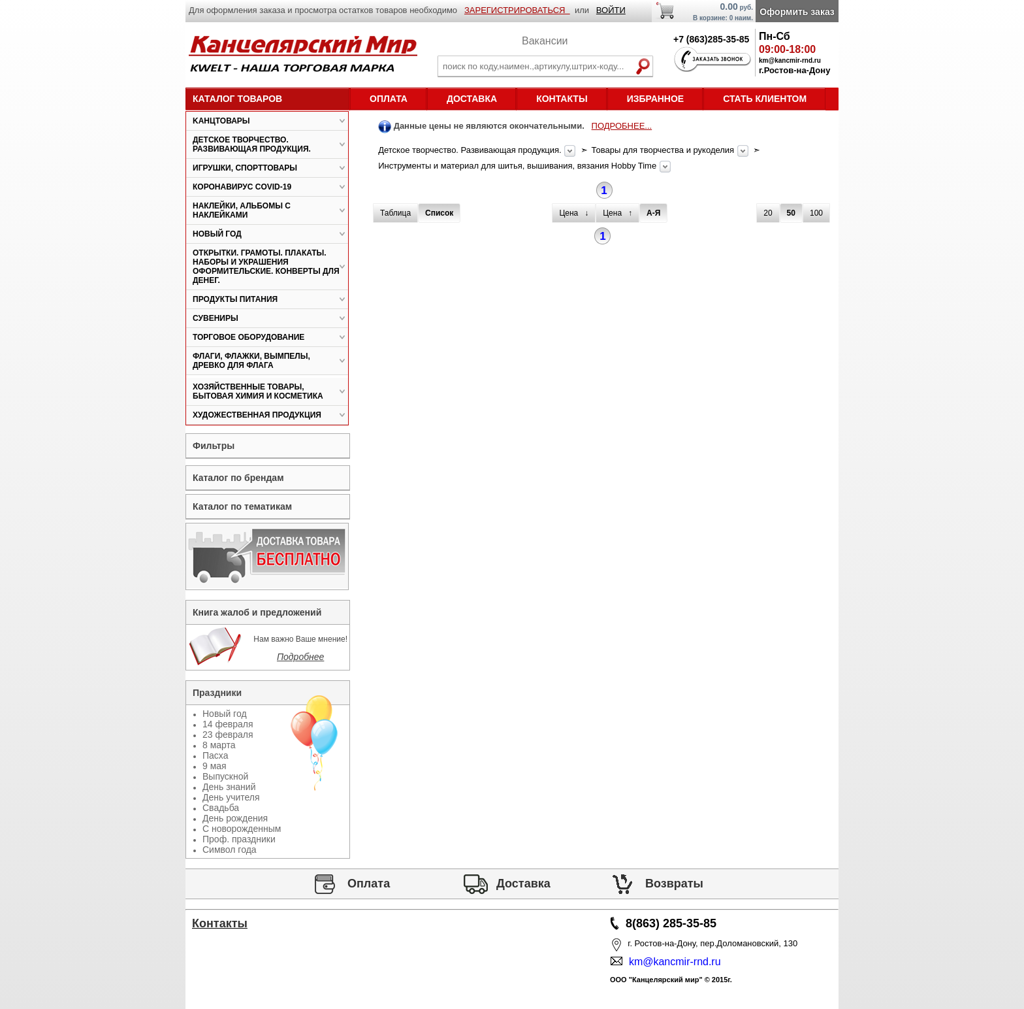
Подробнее (300, 657)
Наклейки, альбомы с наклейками (242, 210)
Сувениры (215, 318)
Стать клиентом (765, 98)
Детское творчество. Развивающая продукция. (471, 150)
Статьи (220, 961)
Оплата (389, 98)
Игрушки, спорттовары (245, 168)
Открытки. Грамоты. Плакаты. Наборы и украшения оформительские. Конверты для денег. (266, 266)
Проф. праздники (239, 839)
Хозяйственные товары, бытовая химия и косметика (258, 391)
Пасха (215, 755)
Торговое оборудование (248, 337)
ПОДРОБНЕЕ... (622, 126)
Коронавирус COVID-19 (242, 186)
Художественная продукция (257, 415)
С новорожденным (241, 828)
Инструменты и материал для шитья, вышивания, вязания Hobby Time (518, 166)
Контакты (561, 98)
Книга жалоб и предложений (257, 612)
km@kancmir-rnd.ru (672, 961)
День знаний (229, 787)
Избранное (655, 98)
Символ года (229, 849)
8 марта (219, 745)
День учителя (231, 797)
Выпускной (225, 776)
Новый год (217, 234)
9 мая (214, 766)
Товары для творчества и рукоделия (664, 150)
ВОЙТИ (611, 10)
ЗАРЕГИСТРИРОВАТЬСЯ (517, 10)
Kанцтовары (221, 120)
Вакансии (545, 40)
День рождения (235, 818)
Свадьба (220, 807)
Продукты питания (235, 299)
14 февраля (227, 724)
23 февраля (227, 734)
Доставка (472, 98)
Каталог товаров (237, 98)
